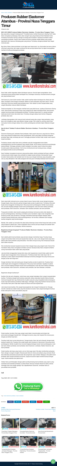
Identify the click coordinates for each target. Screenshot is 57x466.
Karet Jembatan (8, 12)
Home (2, 12)
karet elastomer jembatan (10, 395)
